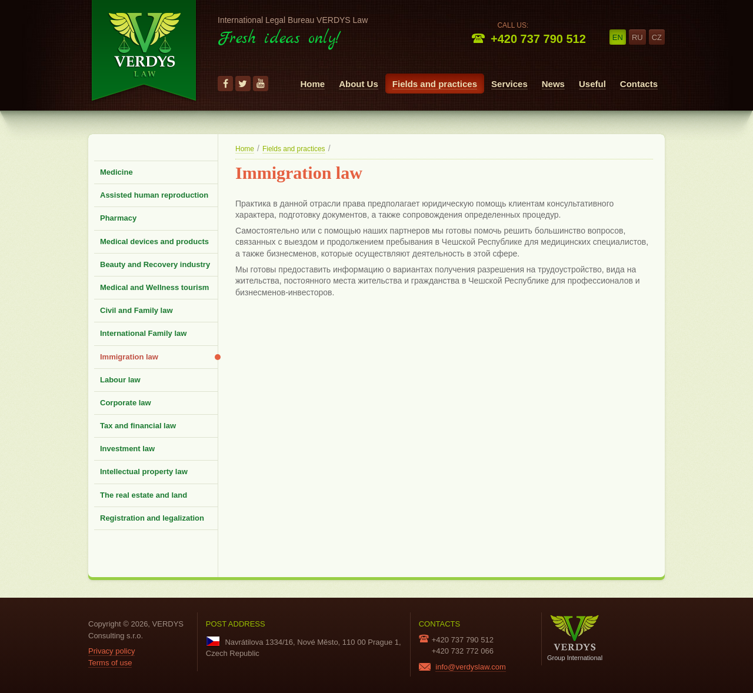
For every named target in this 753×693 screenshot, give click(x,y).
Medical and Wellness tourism (154, 287)
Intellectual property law (144, 471)
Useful (592, 84)
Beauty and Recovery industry (155, 264)
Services (509, 84)
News (553, 84)
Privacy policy (111, 651)
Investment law (127, 448)
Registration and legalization (152, 518)
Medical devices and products (154, 241)
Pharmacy (118, 218)
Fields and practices (434, 84)
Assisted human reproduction (154, 195)
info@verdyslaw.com (470, 666)
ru (637, 37)
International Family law (143, 333)
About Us (358, 84)
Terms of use (110, 662)
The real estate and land (143, 495)
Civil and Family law (136, 310)
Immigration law (129, 356)
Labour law (120, 379)
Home (312, 84)
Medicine (116, 172)
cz (657, 37)
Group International (574, 638)
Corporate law (125, 402)
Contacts (639, 84)
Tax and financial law (138, 425)
